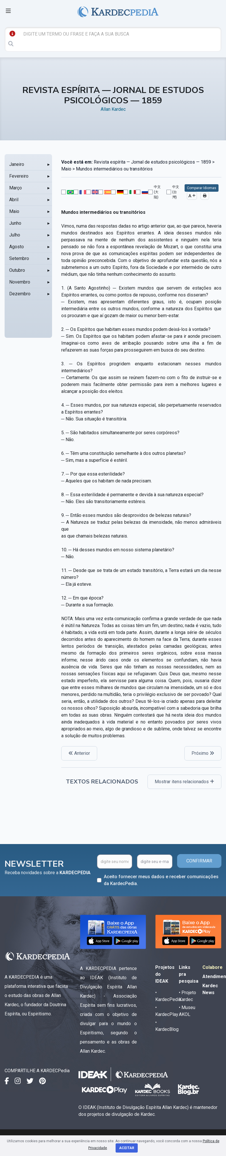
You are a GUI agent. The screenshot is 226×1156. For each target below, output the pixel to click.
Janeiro (16, 164)
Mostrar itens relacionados (184, 781)
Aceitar (126, 1148)
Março (15, 188)
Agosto (16, 246)
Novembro (19, 282)
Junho (15, 223)
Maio (14, 211)
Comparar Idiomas (201, 188)
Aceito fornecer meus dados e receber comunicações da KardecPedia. (161, 880)
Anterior (79, 753)
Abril (13, 199)
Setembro (19, 258)
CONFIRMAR (199, 861)
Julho (14, 235)
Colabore (212, 967)
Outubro (17, 270)
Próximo (202, 753)
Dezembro (19, 293)
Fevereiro (18, 176)
